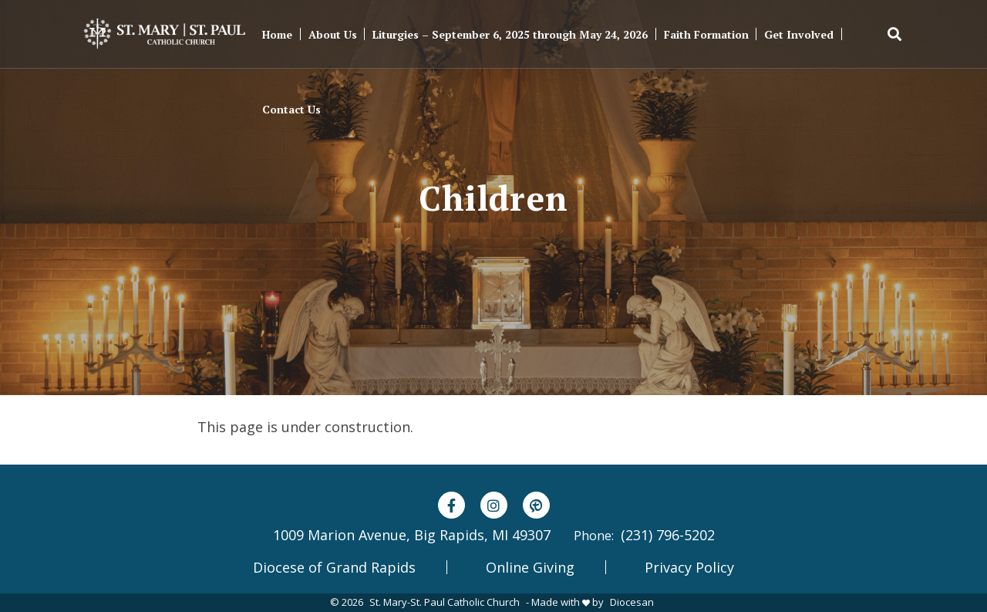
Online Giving (530, 567)
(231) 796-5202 (668, 535)
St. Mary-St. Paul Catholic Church (444, 602)
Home (277, 34)
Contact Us (291, 109)
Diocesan (632, 602)
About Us (332, 34)
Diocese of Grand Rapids (334, 567)
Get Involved (799, 34)
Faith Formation (706, 34)
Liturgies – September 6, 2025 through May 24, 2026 (510, 34)
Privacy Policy (689, 567)
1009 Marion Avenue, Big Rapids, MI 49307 (412, 535)
